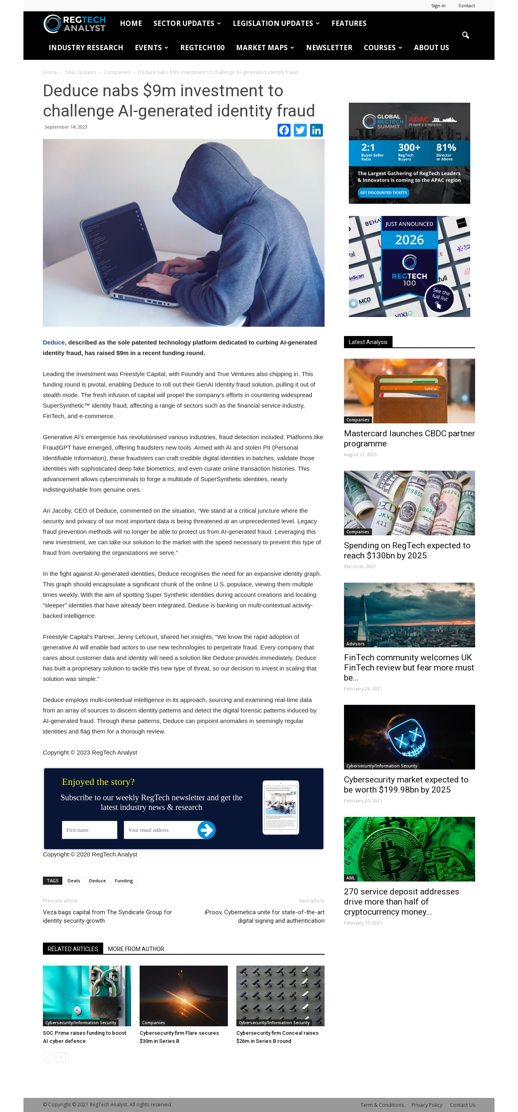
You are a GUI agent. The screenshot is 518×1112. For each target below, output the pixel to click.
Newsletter (329, 47)
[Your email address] (165, 830)
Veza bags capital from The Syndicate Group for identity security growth (107, 916)
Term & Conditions (382, 1104)
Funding (124, 880)
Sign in (438, 5)
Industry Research (86, 47)
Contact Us (462, 1104)
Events (151, 47)
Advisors (355, 644)
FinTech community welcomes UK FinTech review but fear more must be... (409, 668)
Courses (383, 47)
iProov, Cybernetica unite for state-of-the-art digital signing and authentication (265, 916)
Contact (467, 5)
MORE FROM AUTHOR (136, 949)
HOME (131, 23)
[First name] (89, 830)
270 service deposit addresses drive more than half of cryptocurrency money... (401, 902)
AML (350, 878)
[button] (465, 35)
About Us (431, 47)
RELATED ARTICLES (73, 949)
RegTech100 (202, 47)
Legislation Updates (276, 23)
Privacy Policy (427, 1104)
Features (349, 23)
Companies (153, 1022)
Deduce (54, 342)
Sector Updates (187, 23)
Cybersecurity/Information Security (80, 1022)
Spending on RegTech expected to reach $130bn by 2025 (407, 550)
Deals (74, 880)
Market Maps (265, 47)
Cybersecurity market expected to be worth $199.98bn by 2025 (406, 785)
